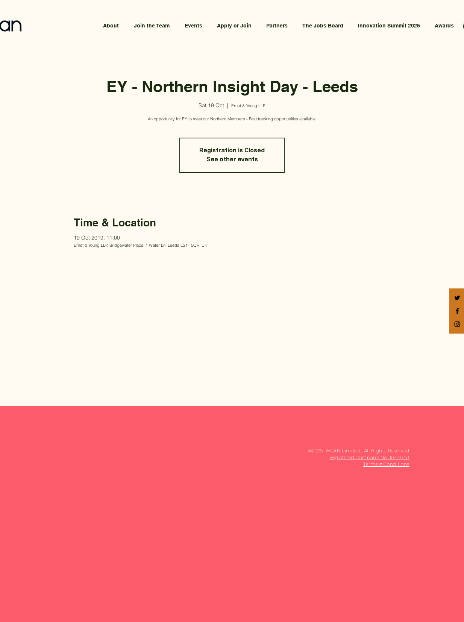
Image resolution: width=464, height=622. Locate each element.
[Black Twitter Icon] (457, 298)
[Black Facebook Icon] (457, 311)
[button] (234, 25)
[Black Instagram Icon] (457, 324)
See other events (232, 160)
